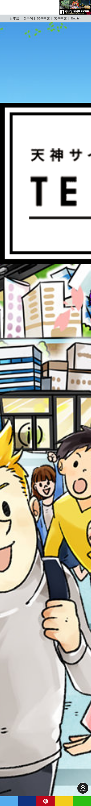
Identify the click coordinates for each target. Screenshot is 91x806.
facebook (27, 801)
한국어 (28, 18)
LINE (82, 801)
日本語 (14, 18)
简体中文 (43, 18)
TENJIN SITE (18, 7)
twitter (9, 801)
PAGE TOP (83, 788)
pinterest (45, 801)
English (76, 18)
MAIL (64, 801)
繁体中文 (60, 18)
